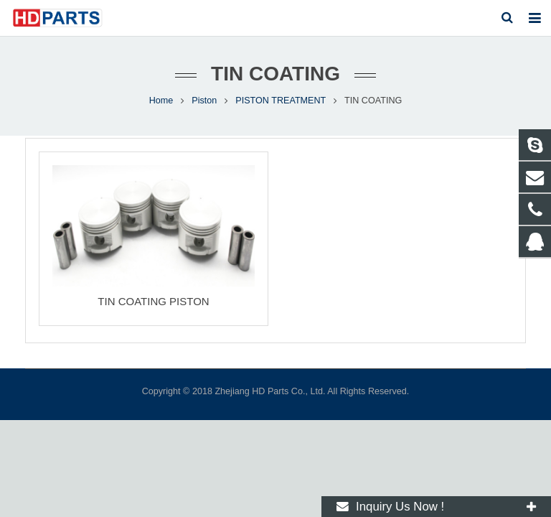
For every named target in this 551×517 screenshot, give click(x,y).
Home (161, 101)
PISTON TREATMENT (280, 101)
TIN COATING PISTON (153, 301)
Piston (204, 101)
